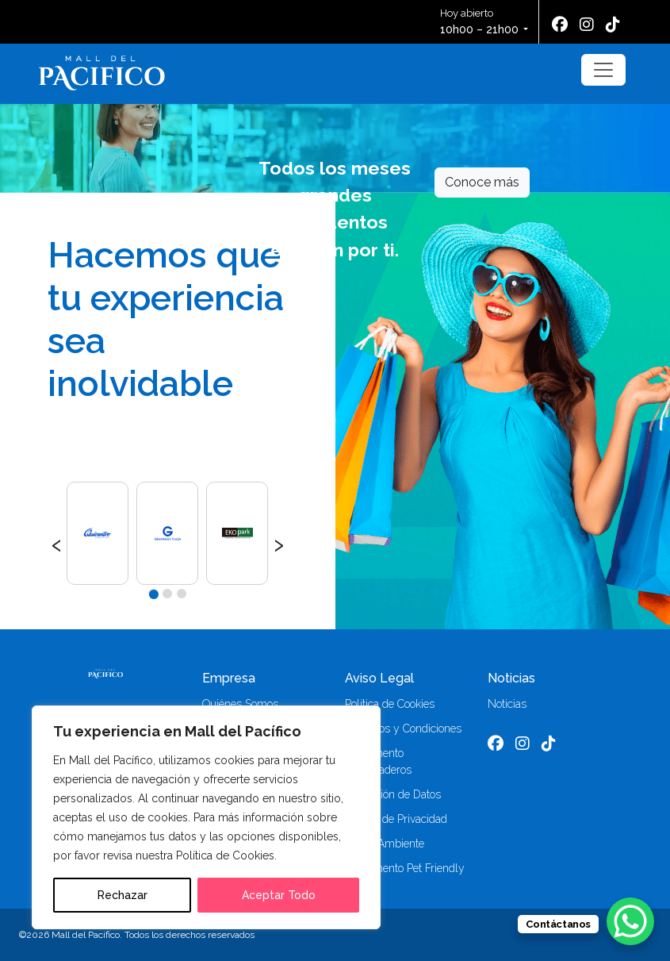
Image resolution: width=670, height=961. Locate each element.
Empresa (228, 678)
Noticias (511, 678)
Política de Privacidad (396, 819)
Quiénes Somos (240, 704)
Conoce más (482, 182)
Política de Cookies (390, 704)
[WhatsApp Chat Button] (630, 921)
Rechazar (122, 895)
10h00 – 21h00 (479, 29)
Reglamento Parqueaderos (378, 761)
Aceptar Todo (279, 895)
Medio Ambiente (384, 843)
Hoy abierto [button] (480, 22)
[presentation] (57, 542)
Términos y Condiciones (403, 728)
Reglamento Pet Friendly (405, 868)
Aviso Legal (379, 678)
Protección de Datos (393, 794)
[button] (153, 593)
